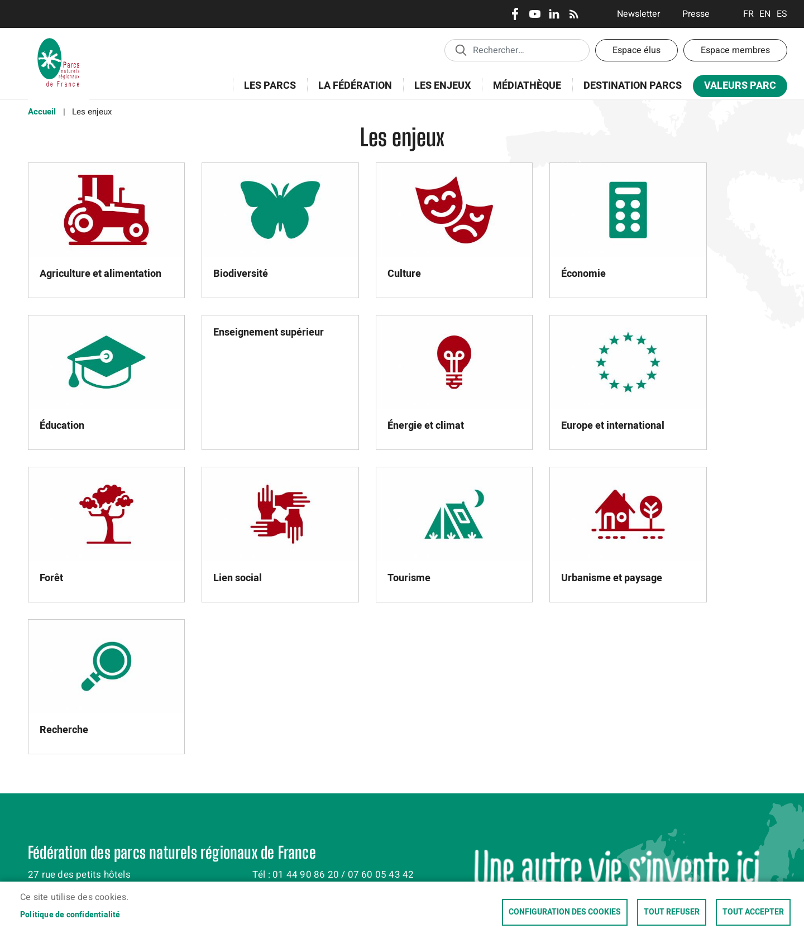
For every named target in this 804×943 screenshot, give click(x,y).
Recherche (64, 730)
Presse (696, 14)
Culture (404, 274)
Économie (583, 274)
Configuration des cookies (565, 912)
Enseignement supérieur (268, 332)
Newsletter (638, 14)
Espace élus (636, 50)
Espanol (782, 13)
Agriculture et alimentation (100, 274)
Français (748, 13)
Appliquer (460, 50)
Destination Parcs (632, 86)
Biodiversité (240, 274)
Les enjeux (439, 92)
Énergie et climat (425, 426)
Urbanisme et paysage (611, 578)
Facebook (515, 14)
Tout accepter (753, 912)
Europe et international (612, 426)
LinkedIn (554, 14)
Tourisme (408, 578)
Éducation (62, 426)
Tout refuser (672, 912)
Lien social (237, 578)
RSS (573, 14)
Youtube (534, 14)
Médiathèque (527, 86)
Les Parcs (266, 92)
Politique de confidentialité (70, 915)
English (765, 13)
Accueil (42, 112)
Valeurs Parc (736, 88)
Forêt (51, 578)
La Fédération (351, 92)
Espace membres (735, 50)
